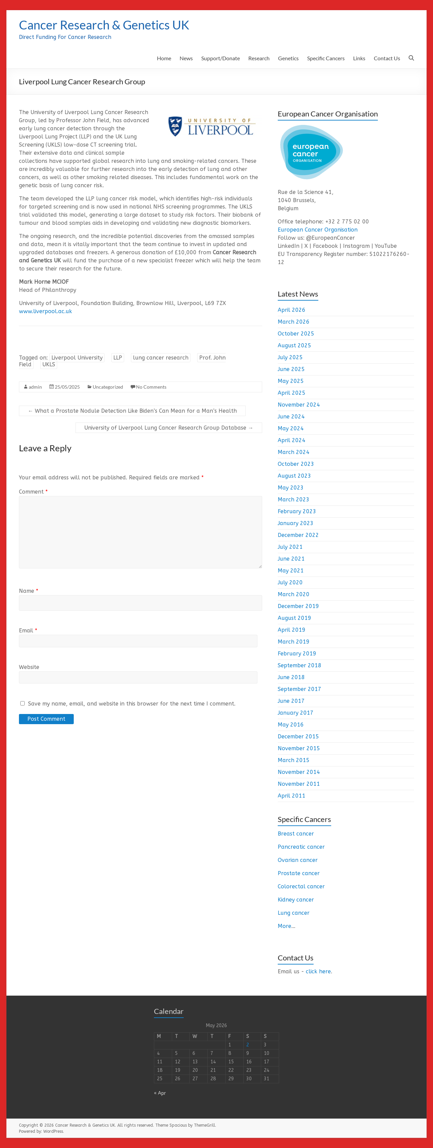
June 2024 (291, 416)
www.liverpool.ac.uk (45, 311)
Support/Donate (220, 58)
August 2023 (294, 476)
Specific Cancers (326, 58)
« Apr (160, 1093)
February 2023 (297, 511)
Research (259, 58)
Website (29, 667)
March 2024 (294, 452)
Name (28, 591)
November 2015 (299, 748)
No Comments (151, 387)
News (186, 58)
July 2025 (290, 357)
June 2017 (291, 701)
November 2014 (299, 772)
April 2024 (291, 440)
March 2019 (294, 641)
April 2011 (291, 796)
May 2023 (291, 487)
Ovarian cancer (298, 860)
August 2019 (294, 618)
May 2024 (291, 428)
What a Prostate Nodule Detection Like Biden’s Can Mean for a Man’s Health (132, 411)
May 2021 (291, 570)
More (284, 926)
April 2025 (291, 393)
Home (164, 58)
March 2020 (294, 594)
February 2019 (297, 653)
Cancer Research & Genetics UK (104, 24)
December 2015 (298, 736)
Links (359, 58)
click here (318, 971)
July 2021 (290, 547)
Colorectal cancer (301, 886)
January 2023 (296, 523)
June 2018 (291, 677)
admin (35, 387)
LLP (117, 357)
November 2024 (299, 405)
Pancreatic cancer (301, 847)
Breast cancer (296, 833)
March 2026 (294, 322)
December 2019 (298, 606)
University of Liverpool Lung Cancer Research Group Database (168, 428)
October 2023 (296, 464)
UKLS (48, 364)
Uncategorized (108, 387)
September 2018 (299, 665)
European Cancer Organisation (318, 229)
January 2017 (296, 713)
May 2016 (291, 724)
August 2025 (294, 345)
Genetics (288, 58)
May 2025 (291, 381)
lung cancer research (160, 357)
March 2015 (294, 760)
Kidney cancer (296, 899)
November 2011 (299, 784)
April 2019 (291, 630)
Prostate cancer (299, 873)
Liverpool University (76, 357)
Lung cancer (294, 913)
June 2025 (291, 369)
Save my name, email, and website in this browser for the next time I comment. (131, 703)
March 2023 (294, 499)
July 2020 (290, 582)
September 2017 (299, 689)
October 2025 (296, 333)
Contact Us (387, 58)
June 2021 (291, 559)
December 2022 (298, 535)
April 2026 (291, 310)
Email (28, 630)
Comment (33, 492)
